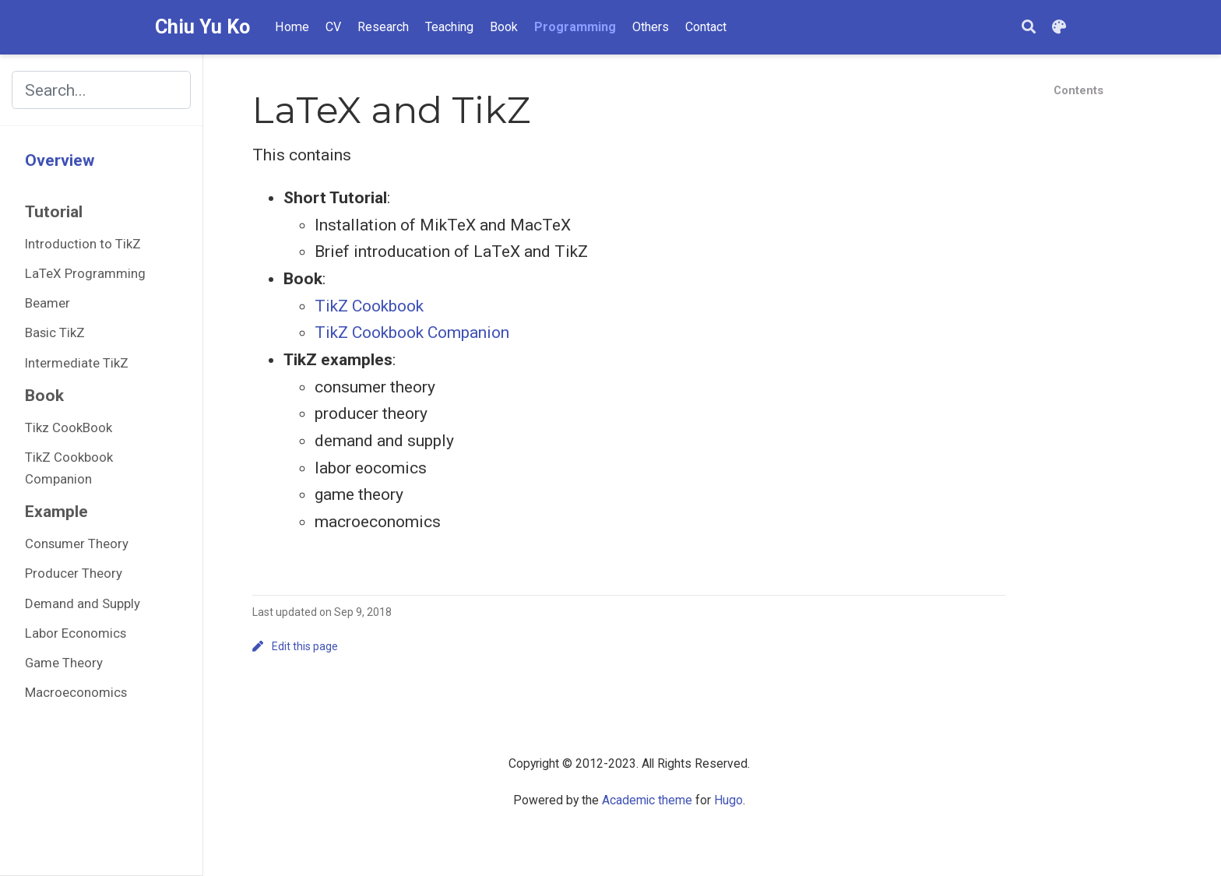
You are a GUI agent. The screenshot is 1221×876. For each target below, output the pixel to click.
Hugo (728, 800)
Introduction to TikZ (83, 244)
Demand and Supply (82, 603)
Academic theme (647, 800)
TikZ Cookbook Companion (69, 468)
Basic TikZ (55, 332)
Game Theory (64, 662)
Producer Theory (73, 573)
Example (56, 511)
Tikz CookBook (68, 427)
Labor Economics (75, 633)
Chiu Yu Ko (202, 27)
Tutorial (54, 211)
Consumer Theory (76, 543)
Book (44, 395)
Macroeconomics (76, 692)
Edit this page (295, 646)
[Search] (1029, 28)
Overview (59, 160)
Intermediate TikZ (76, 363)
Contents (1078, 90)
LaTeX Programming (85, 273)
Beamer (47, 303)
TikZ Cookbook (369, 306)
